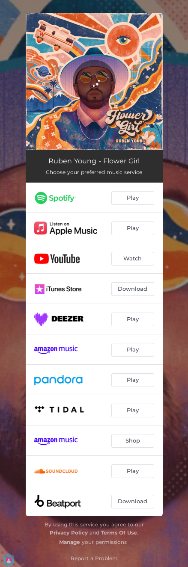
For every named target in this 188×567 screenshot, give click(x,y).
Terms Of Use (119, 532)
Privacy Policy (69, 532)
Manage (69, 542)
